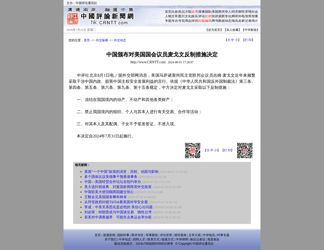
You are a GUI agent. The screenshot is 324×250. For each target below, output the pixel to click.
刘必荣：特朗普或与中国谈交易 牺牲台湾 (118, 212)
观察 (221, 16)
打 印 (248, 40)
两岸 (221, 11)
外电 (241, 16)
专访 (175, 21)
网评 (235, 16)
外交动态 (120, 40)
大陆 (188, 11)
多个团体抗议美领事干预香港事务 (110, 177)
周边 (188, 21)
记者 (248, 21)
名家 (241, 21)
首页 (168, 11)
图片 (181, 16)
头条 (175, 11)
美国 (215, 11)
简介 (255, 21)
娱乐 (195, 16)
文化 (188, 16)
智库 (248, 16)
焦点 (181, 11)
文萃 (175, 16)
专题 (168, 21)
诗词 (195, 21)
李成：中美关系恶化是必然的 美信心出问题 (118, 207)
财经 (241, 11)
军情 (248, 11)
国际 (208, 11)
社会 (255, 11)
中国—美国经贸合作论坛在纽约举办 (112, 182)
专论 (228, 16)
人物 (168, 16)
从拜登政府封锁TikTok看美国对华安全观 (116, 202)
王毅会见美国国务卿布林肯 (105, 197)
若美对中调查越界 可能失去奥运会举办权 (118, 217)
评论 (201, 16)
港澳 (201, 11)
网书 (215, 21)
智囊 (255, 16)
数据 (221, 21)
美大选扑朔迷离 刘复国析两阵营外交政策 (118, 187)
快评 (215, 16)
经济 (235, 11)
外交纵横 (102, 40)
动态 (228, 21)
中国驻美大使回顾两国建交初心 (109, 192)
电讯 (235, 21)
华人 (228, 11)
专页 (181, 21)
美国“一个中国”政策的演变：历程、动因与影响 (121, 172)
